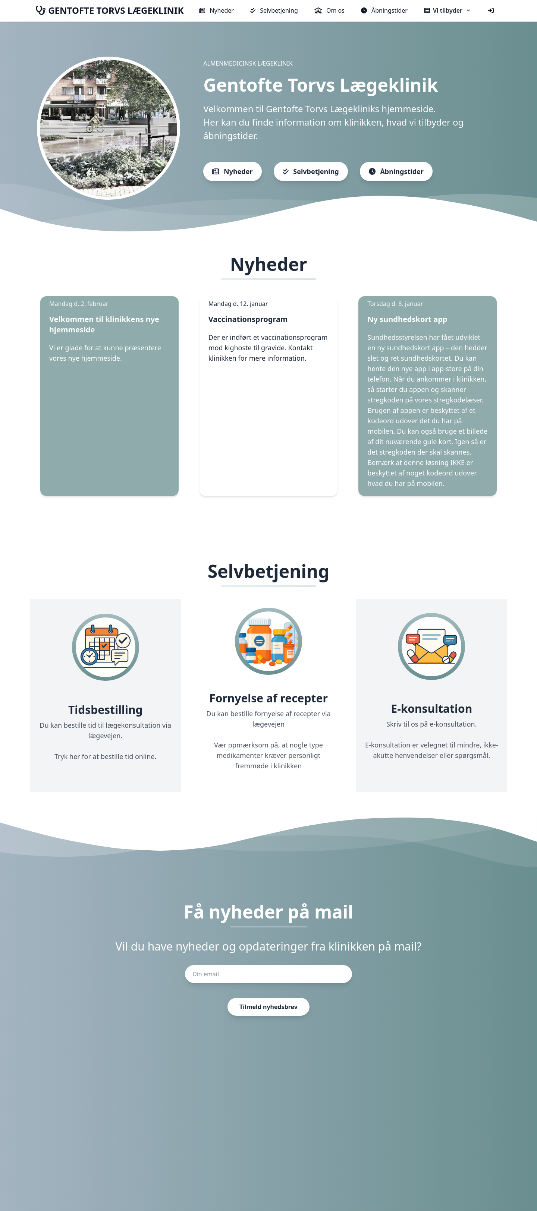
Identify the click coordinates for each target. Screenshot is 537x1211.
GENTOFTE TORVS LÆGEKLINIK (109, 10)
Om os (329, 10)
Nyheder (216, 10)
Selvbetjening (274, 10)
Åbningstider (384, 10)
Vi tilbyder (447, 10)
